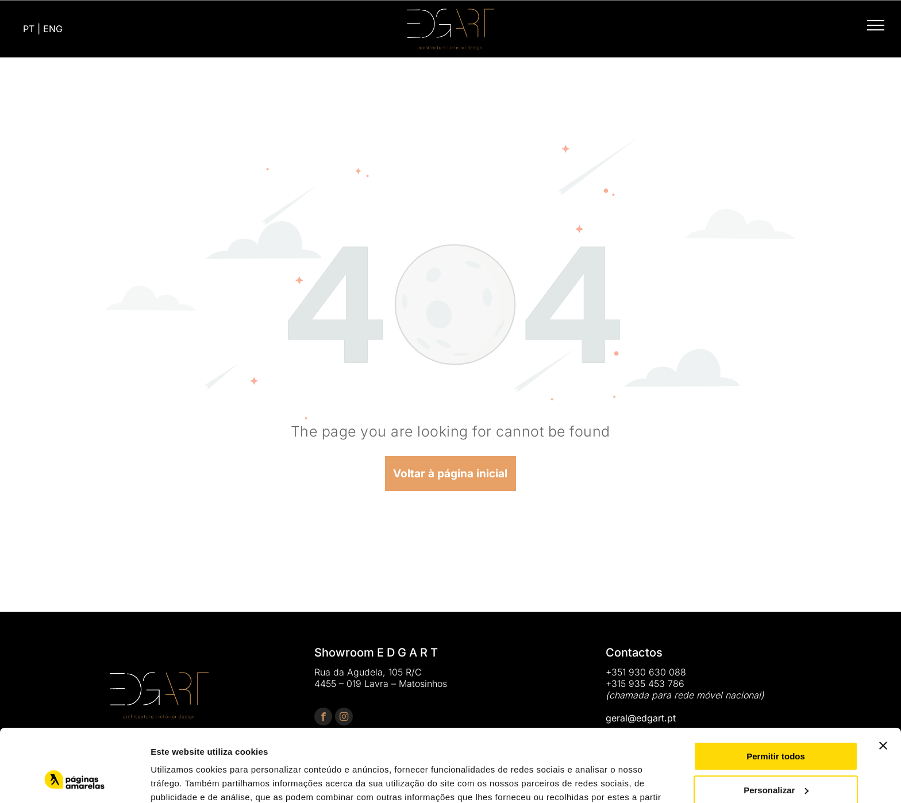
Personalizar (776, 727)
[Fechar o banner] (883, 684)
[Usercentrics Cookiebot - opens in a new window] (74, 780)
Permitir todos (775, 694)
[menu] (876, 25)
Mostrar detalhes (186, 780)
